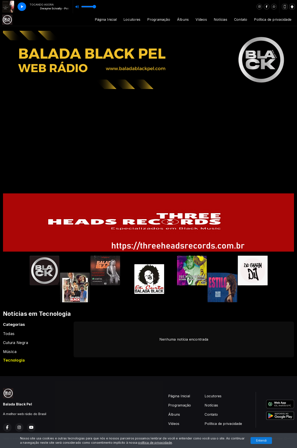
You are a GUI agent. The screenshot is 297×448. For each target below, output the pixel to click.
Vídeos (201, 19)
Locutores (131, 19)
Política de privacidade (272, 19)
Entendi (261, 440)
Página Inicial (106, 19)
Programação (158, 19)
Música (9, 351)
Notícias (220, 19)
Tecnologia (14, 360)
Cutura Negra (15, 342)
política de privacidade (155, 442)
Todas (9, 333)
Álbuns (183, 19)
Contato (240, 19)
